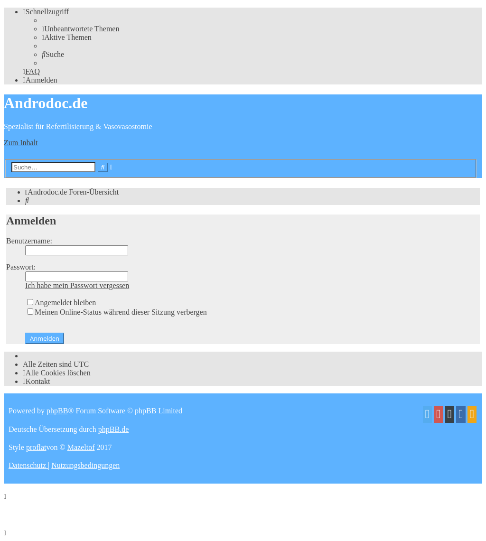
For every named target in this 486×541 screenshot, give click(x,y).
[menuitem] (80, 29)
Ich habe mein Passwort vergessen (77, 285)
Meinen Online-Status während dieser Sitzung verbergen (117, 312)
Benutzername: (29, 241)
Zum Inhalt (21, 143)
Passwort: (21, 267)
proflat (36, 447)
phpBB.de (113, 429)
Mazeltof (81, 447)
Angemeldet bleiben (61, 302)
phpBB (57, 411)
